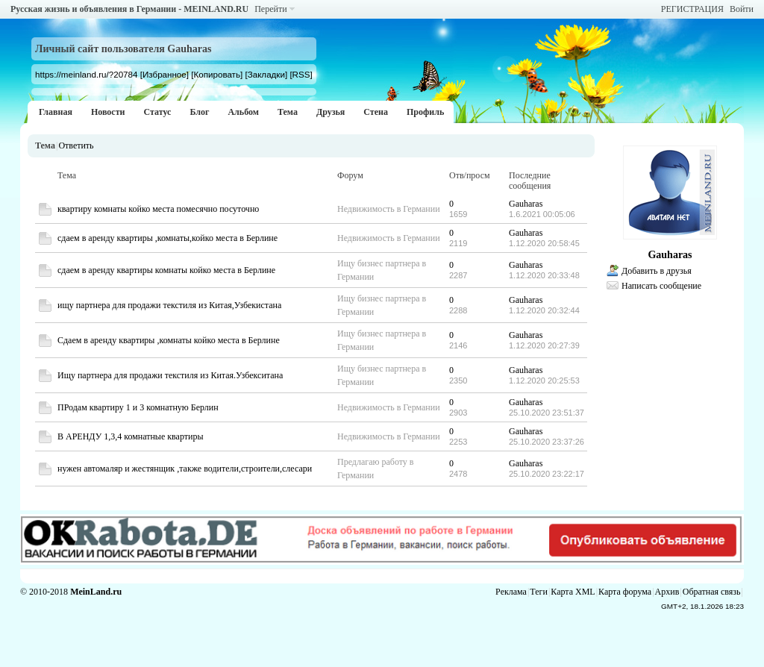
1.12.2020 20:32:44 (544, 310)
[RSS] (300, 74)
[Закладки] (266, 74)
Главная (55, 112)
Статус (157, 112)
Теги (539, 591)
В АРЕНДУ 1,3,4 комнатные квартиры (130, 436)
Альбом (243, 112)
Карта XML (573, 591)
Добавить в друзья (656, 271)
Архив (667, 591)
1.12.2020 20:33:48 (544, 275)
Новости (108, 112)
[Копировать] (216, 74)
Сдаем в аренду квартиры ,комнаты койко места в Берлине (168, 340)
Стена (375, 112)
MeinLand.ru (96, 591)
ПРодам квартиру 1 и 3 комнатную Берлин (138, 407)
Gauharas (525, 203)
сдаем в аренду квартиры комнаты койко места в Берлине (166, 270)
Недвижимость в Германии (388, 209)
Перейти (270, 9)
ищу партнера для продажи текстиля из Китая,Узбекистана (169, 305)
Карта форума (624, 591)
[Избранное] (164, 74)
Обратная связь (712, 591)
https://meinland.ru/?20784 (86, 74)
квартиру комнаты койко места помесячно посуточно (158, 209)
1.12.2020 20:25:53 (544, 380)
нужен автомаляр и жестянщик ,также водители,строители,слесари (184, 468)
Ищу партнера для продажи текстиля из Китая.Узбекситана (170, 375)
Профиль (425, 112)
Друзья (330, 112)
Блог (199, 112)
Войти (742, 9)
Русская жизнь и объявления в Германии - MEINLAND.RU (129, 9)
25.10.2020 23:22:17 (546, 473)
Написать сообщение (661, 286)
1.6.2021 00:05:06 (542, 214)
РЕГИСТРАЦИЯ (692, 9)
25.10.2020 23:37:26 (546, 441)
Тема (288, 112)
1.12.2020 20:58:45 (544, 243)
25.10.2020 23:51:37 (546, 412)
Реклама (511, 591)
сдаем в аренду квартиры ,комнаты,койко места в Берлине (167, 238)
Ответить (75, 145)
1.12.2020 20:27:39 (544, 345)
